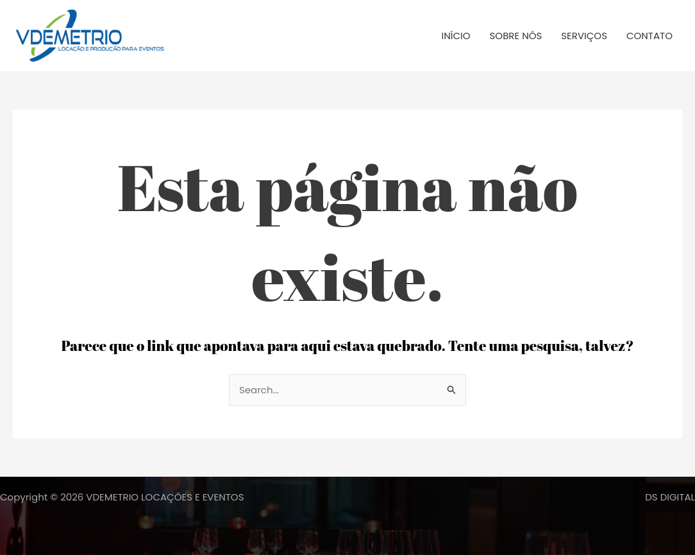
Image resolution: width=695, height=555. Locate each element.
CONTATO (649, 35)
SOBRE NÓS (516, 35)
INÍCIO (456, 35)
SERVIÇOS (584, 35)
